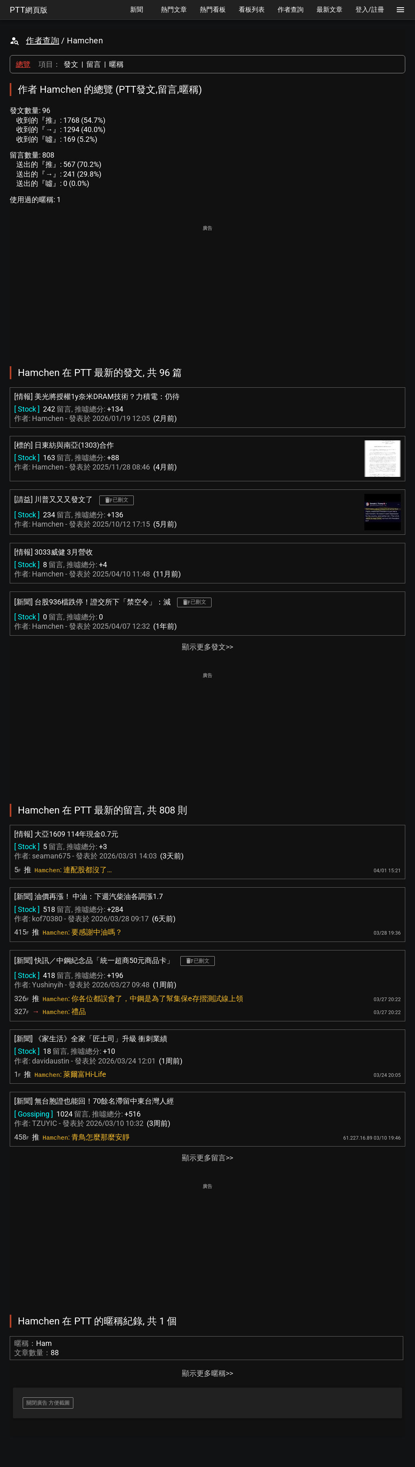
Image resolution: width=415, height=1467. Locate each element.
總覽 (23, 64)
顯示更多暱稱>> (207, 1373)
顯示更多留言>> (207, 1157)
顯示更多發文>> (207, 647)
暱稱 (116, 64)
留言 (93, 64)
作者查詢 (42, 40)
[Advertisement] (207, 290)
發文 (71, 64)
